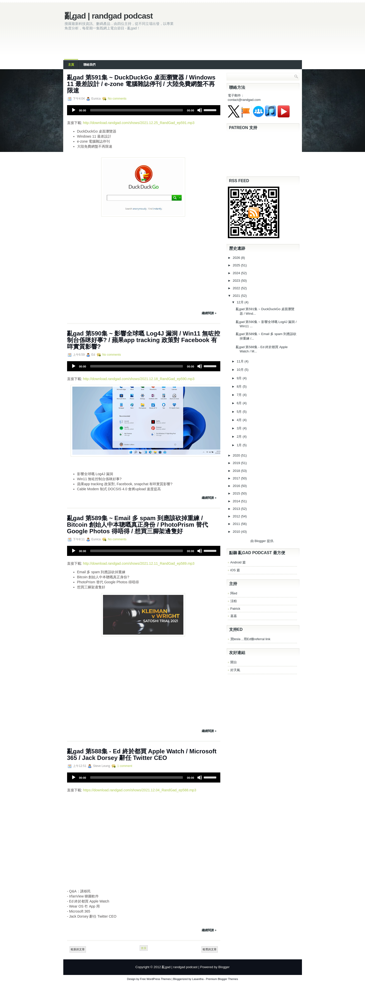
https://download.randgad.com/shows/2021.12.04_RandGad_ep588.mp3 (139, 790)
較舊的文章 (210, 949)
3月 (240, 428)
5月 (240, 412)
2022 (237, 288)
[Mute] (199, 110)
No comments (117, 98)
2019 (237, 463)
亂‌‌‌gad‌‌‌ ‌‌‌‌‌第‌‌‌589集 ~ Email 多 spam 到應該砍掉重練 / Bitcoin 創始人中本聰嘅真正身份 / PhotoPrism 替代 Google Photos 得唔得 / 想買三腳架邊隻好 (137, 525)
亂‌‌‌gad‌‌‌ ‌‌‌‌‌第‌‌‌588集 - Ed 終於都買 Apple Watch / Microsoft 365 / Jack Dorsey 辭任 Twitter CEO (142, 754)
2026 (237, 258)
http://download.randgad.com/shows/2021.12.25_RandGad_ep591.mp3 (138, 123)
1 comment (124, 766)
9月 (240, 378)
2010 (237, 532)
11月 (240, 361)
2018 (237, 471)
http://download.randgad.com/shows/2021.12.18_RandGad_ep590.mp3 (138, 379)
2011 (237, 524)
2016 (237, 486)
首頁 (143, 948)
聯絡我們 (89, 64)
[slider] (136, 110)
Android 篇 (238, 562)
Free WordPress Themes (155, 978)
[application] (143, 110)
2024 (237, 273)
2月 (240, 436)
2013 (237, 509)
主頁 (71, 64)
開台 (233, 662)
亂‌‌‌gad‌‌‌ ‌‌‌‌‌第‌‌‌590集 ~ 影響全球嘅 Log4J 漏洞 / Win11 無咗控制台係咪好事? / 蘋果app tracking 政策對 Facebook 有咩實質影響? (143, 340)
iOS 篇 (235, 570)
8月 (240, 386)
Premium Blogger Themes (222, 978)
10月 (240, 370)
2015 (237, 493)
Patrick (235, 608)
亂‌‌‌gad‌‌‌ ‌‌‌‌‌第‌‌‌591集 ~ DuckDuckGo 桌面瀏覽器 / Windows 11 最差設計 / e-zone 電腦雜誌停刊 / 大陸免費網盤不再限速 (141, 84)
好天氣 (235, 670)
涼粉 (233, 601)
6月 (240, 403)
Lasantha (197, 978)
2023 (237, 280)
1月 (240, 445)
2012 (237, 516)
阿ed (233, 593)
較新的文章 (78, 949)
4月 (240, 420)
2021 (237, 296)
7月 (240, 395)
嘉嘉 (233, 616)
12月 (240, 302)
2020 (237, 455)
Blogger (260, 541)
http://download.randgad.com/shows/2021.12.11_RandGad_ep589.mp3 (138, 563)
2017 (237, 478)
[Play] (73, 110)
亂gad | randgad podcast (109, 15)
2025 (237, 265)
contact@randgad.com (244, 100)
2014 (237, 501)
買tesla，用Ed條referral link (250, 639)
